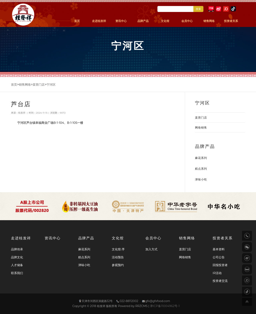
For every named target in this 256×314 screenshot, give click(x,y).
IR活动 (217, 273)
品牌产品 (143, 21)
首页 (77, 21)
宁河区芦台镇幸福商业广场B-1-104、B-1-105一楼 (50, 123)
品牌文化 (17, 257)
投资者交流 (220, 281)
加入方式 (151, 249)
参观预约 (118, 265)
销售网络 (209, 21)
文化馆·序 (118, 249)
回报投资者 (220, 265)
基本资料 (219, 249)
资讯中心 (121, 21)
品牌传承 (17, 249)
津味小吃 (201, 179)
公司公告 (219, 257)
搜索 (198, 8)
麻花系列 (201, 158)
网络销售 (201, 127)
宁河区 (51, 84)
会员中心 (187, 21)
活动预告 (118, 257)
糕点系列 (201, 169)
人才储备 (17, 265)
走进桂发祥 (99, 21)
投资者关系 (231, 21)
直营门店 (39, 84)
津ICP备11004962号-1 (165, 306)
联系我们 (17, 273)
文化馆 (165, 21)
